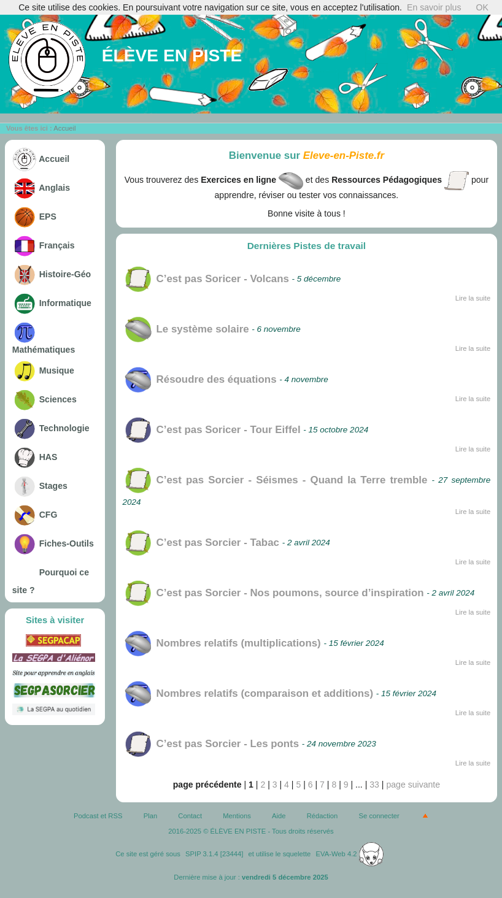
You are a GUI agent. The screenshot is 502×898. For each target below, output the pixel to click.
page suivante (413, 784)
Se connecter (379, 815)
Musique (43, 370)
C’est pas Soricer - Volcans (206, 279)
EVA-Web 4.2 (350, 854)
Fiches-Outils (53, 543)
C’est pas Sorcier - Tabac (201, 542)
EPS (34, 216)
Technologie (51, 428)
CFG (35, 515)
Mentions (237, 815)
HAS (35, 457)
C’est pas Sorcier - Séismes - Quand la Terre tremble (275, 480)
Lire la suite (473, 298)
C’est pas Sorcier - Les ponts (211, 744)
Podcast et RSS (98, 815)
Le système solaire (186, 329)
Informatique (51, 303)
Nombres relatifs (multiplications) (222, 643)
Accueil (64, 128)
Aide (279, 815)
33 (374, 784)
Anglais (41, 188)
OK (482, 7)
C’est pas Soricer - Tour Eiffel (212, 430)
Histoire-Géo (51, 274)
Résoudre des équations (200, 379)
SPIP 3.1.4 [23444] (214, 854)
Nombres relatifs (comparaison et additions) (248, 693)
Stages (40, 486)
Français (43, 245)
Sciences (44, 399)
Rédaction (322, 815)
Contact (190, 815)
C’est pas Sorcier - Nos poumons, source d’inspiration (273, 593)
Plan (151, 815)
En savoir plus (434, 7)
